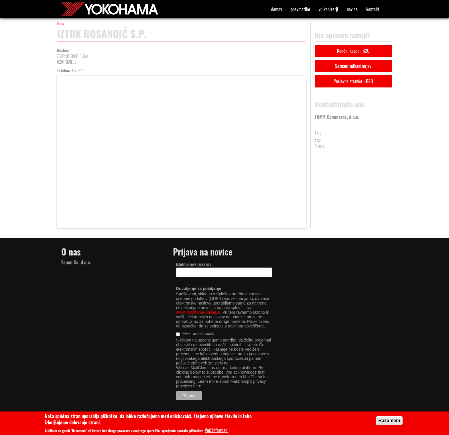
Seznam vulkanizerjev (353, 66)
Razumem (389, 420)
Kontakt (372, 9)
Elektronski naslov (194, 264)
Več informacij (217, 430)
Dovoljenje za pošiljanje (198, 288)
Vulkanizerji (328, 9)
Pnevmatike (300, 9)
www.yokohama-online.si (198, 312)
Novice (352, 9)
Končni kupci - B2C (353, 50)
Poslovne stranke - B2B (353, 81)
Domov (276, 9)
